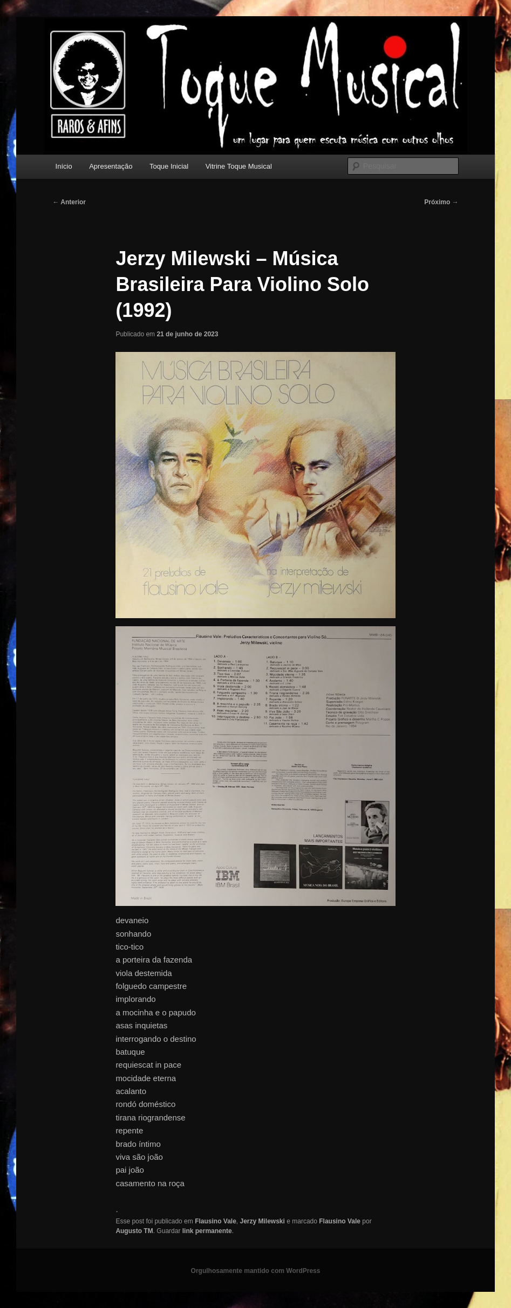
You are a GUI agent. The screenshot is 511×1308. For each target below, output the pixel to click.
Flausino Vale (215, 1221)
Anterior (69, 202)
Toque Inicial (168, 166)
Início (64, 166)
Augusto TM (134, 1231)
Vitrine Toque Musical (239, 166)
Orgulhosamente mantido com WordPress (256, 1271)
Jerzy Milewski (262, 1221)
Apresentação (110, 166)
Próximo (441, 202)
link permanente (207, 1231)
